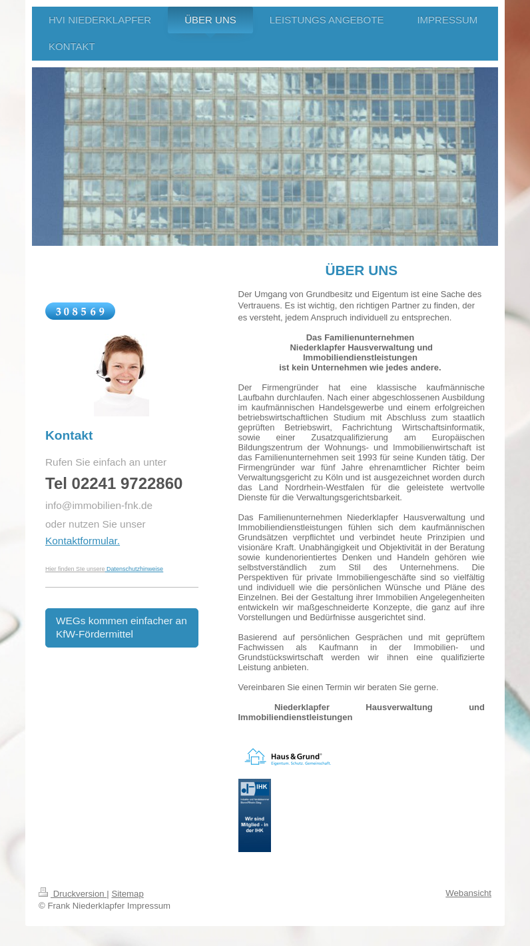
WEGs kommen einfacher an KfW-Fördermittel (121, 627)
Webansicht (468, 893)
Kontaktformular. (82, 540)
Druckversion (73, 894)
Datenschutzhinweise (135, 569)
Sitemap (127, 894)
